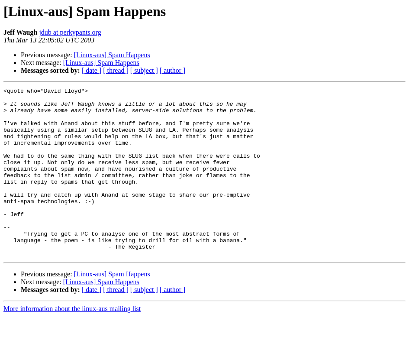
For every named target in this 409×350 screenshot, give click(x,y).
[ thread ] (116, 70)
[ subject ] (144, 70)
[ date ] (91, 70)
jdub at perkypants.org (70, 32)
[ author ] (173, 70)
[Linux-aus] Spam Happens (112, 54)
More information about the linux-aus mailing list (72, 342)
